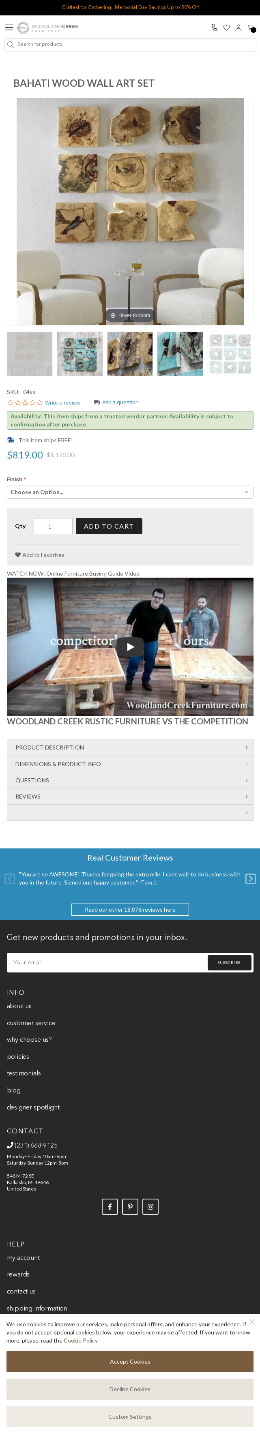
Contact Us (21, 1292)
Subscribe (229, 962)
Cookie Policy (81, 1340)
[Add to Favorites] (39, 555)
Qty (20, 526)
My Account (23, 1258)
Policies (18, 1057)
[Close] (252, 1322)
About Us (19, 1006)
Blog (14, 1091)
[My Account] (238, 27)
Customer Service (31, 1023)
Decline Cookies (130, 1389)
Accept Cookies (130, 1361)
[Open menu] (9, 27)
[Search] (10, 44)
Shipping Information (37, 1309)
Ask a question (120, 402)
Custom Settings (130, 1416)
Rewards (18, 1275)
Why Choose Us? (29, 1040)
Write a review (62, 403)
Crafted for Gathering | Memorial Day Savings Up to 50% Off (130, 7)
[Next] (250, 878)
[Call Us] (214, 27)
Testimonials (24, 1074)
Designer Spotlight (33, 1108)
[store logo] (47, 27)
